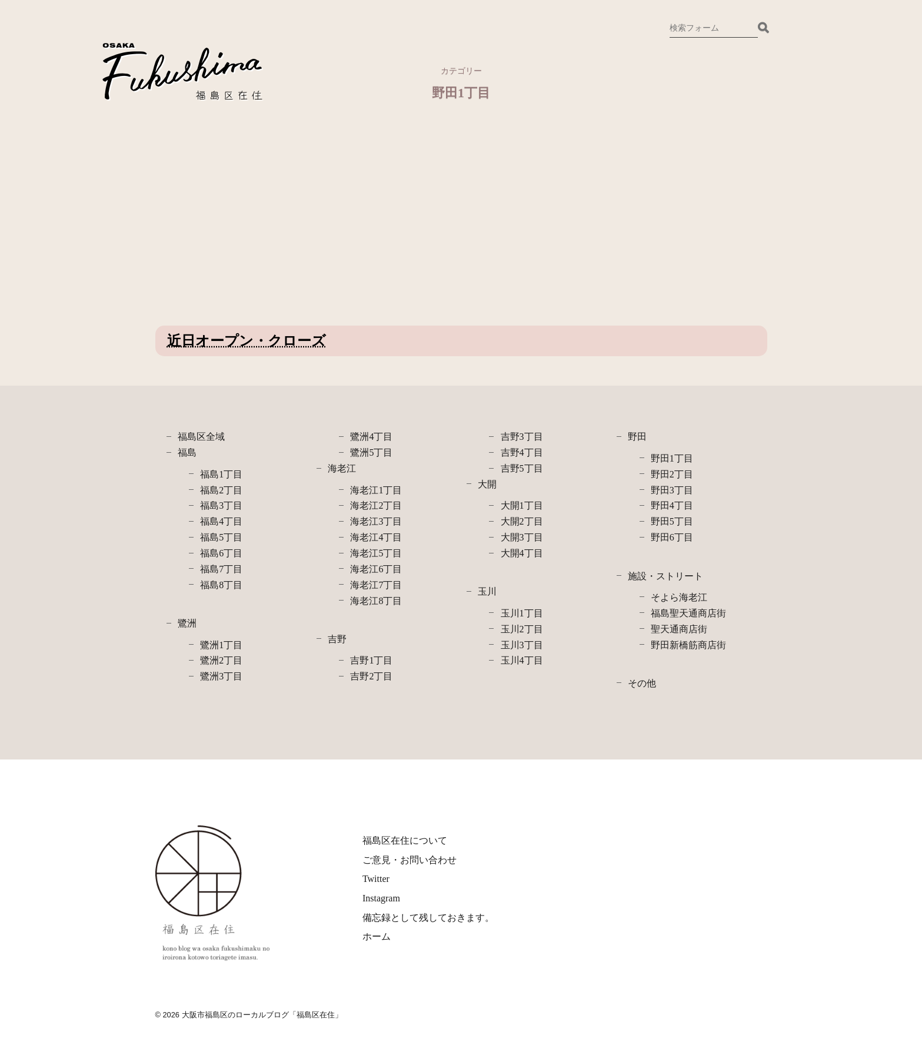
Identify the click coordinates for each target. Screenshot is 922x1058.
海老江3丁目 (376, 521)
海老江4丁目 (376, 537)
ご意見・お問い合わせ (409, 860)
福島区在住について (404, 840)
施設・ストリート (665, 576)
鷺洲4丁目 (371, 437)
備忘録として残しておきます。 (428, 918)
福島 (187, 452)
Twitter (376, 879)
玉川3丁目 (522, 645)
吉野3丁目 (522, 437)
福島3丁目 (221, 505)
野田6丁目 (672, 537)
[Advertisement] (254, 225)
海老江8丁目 (376, 601)
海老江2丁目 (376, 505)
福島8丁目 (221, 585)
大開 (487, 484)
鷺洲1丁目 (221, 645)
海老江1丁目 (376, 490)
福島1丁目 (221, 474)
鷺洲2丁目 (221, 660)
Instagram (381, 898)
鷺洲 (187, 623)
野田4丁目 (672, 505)
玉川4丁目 (522, 660)
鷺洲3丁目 (221, 676)
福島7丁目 (221, 569)
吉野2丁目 (371, 676)
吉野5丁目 (522, 468)
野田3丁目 (672, 490)
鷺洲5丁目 (371, 452)
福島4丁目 (221, 521)
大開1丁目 (522, 505)
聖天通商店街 (679, 629)
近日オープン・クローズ (246, 341)
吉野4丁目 (522, 452)
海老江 (342, 468)
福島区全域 (201, 437)
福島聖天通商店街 (688, 613)
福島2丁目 (221, 490)
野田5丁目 (672, 521)
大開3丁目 (522, 537)
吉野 (337, 639)
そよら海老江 (679, 597)
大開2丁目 (522, 521)
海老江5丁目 (376, 553)
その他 (642, 683)
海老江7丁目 (376, 585)
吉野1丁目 (371, 660)
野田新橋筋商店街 (688, 645)
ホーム (376, 936)
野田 (637, 437)
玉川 (487, 591)
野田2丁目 (672, 474)
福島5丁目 (221, 537)
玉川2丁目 (522, 629)
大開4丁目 (522, 553)
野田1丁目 (672, 458)
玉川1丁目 (522, 613)
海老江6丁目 (376, 569)
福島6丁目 (221, 553)
